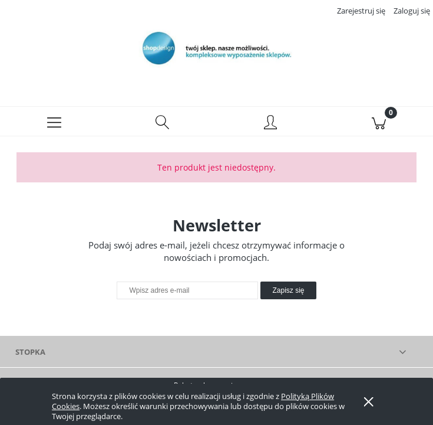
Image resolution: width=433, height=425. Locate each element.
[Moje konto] (271, 123)
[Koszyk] (379, 121)
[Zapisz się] (288, 290)
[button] (54, 121)
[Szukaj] (162, 121)
